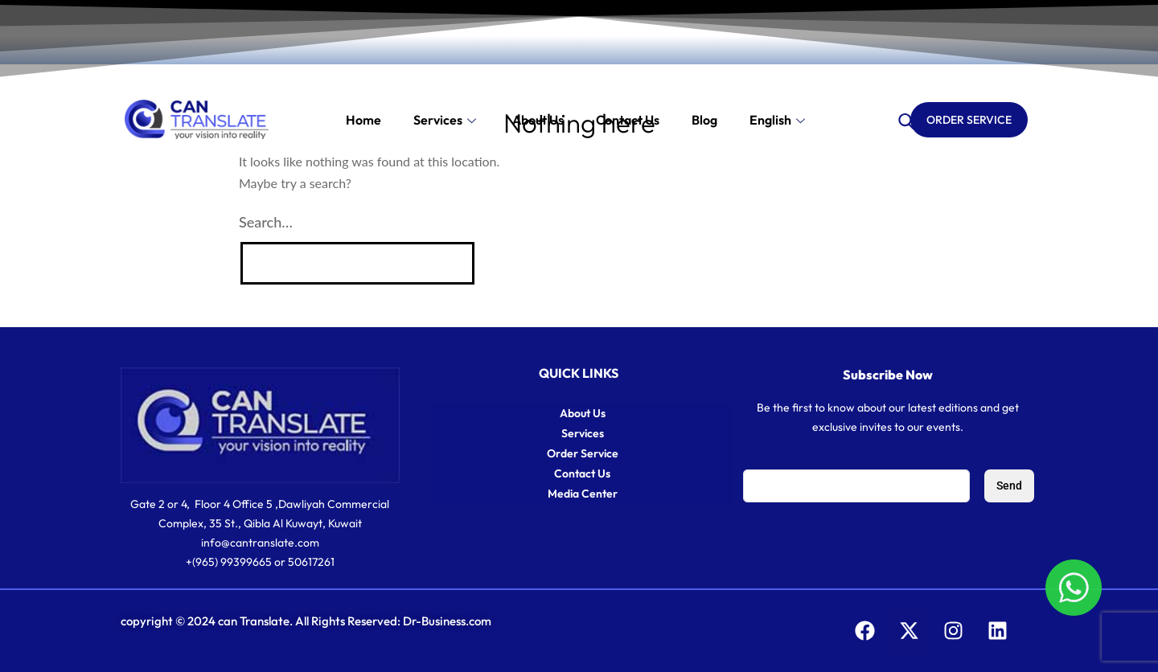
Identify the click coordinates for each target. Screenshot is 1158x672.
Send (1009, 485)
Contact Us (582, 473)
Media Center (583, 493)
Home (363, 120)
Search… (266, 222)
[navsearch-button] (906, 119)
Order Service (582, 453)
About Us (538, 120)
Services (446, 120)
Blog (704, 120)
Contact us (627, 120)
